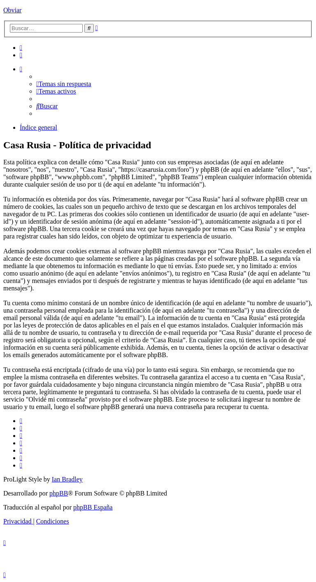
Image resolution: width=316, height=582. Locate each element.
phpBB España (93, 507)
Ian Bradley (67, 479)
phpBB (58, 493)
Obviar (12, 10)
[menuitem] (21, 47)
